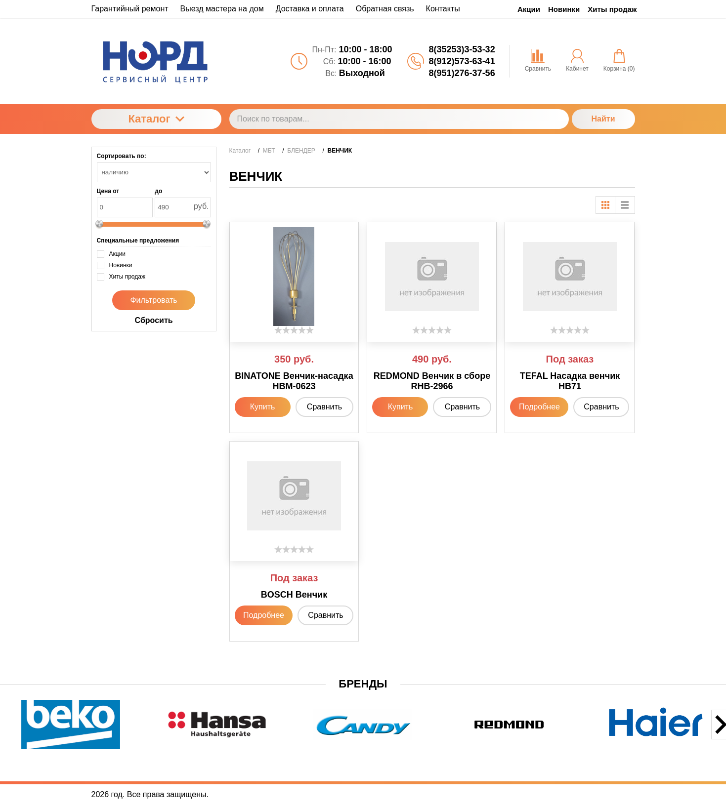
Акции (528, 9)
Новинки (564, 9)
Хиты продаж (612, 9)
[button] (310, 756)
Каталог (156, 119)
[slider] (294, 330)
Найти (603, 119)
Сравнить (324, 407)
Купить (262, 407)
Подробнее (539, 407)
